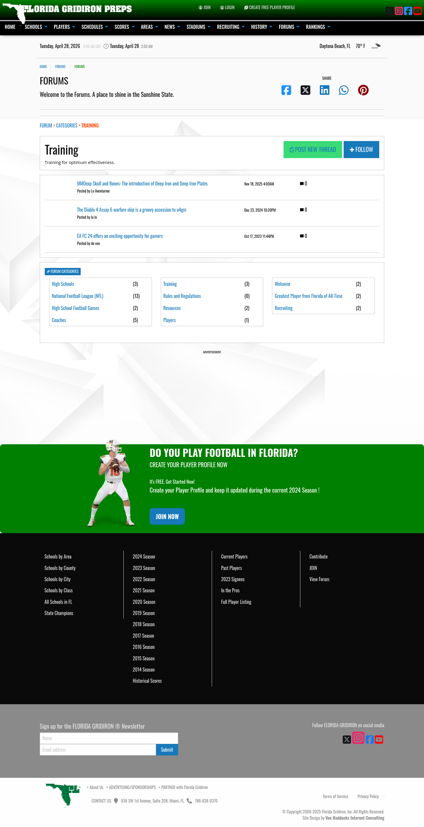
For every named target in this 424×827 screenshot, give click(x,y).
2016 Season (144, 646)
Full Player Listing (236, 601)
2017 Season (143, 635)
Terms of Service (335, 796)
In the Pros (230, 590)
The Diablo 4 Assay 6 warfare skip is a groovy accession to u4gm (131, 209)
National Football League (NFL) (77, 295)
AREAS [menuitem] (147, 26)
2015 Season (144, 658)
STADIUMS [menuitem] (196, 26)
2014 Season (144, 669)
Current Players (234, 556)
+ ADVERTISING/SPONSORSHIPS (131, 787)
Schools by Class (58, 590)
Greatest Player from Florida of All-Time (308, 299)
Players (169, 320)
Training (170, 283)
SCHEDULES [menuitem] (92, 26)
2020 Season (144, 601)
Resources (172, 307)
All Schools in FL (58, 601)
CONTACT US (101, 801)
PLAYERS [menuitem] (62, 26)
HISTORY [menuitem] (259, 26)
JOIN (313, 567)
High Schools (63, 283)
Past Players (231, 567)
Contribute (318, 556)
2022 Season (144, 579)
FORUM (46, 125)
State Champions (58, 612)
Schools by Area (58, 556)
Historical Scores (147, 680)
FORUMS (60, 66)
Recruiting (283, 315)
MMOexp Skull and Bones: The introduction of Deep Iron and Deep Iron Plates (142, 183)
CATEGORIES (66, 125)
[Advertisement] (212, 396)
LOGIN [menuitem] (227, 7)
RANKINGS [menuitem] (315, 26)
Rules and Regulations (182, 295)
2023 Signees (233, 579)
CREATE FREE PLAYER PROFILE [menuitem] (269, 7)
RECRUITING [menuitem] (228, 26)
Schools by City (57, 579)
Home (43, 66)
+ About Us (95, 787)
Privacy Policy (368, 796)
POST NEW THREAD (313, 149)
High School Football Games (75, 307)
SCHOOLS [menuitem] (33, 26)
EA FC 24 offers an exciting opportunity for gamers (120, 235)
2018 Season (144, 624)
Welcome (282, 283)
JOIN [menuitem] (204, 7)
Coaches (59, 320)
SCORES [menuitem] (122, 26)
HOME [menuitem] (10, 26)
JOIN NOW (167, 516)
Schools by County (60, 567)
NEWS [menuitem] (170, 26)
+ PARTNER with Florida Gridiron (183, 787)
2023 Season (144, 567)
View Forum (319, 579)
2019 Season (144, 612)
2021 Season (144, 590)
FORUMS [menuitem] (286, 26)
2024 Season (144, 556)
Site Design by (343, 818)
